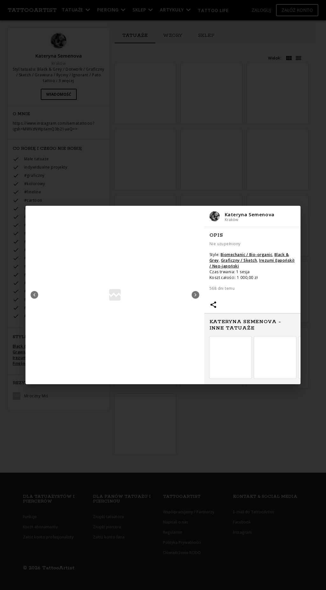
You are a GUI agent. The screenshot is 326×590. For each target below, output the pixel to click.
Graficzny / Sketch (239, 260)
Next (195, 295)
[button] (252, 216)
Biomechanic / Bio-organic (246, 254)
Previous (34, 295)
